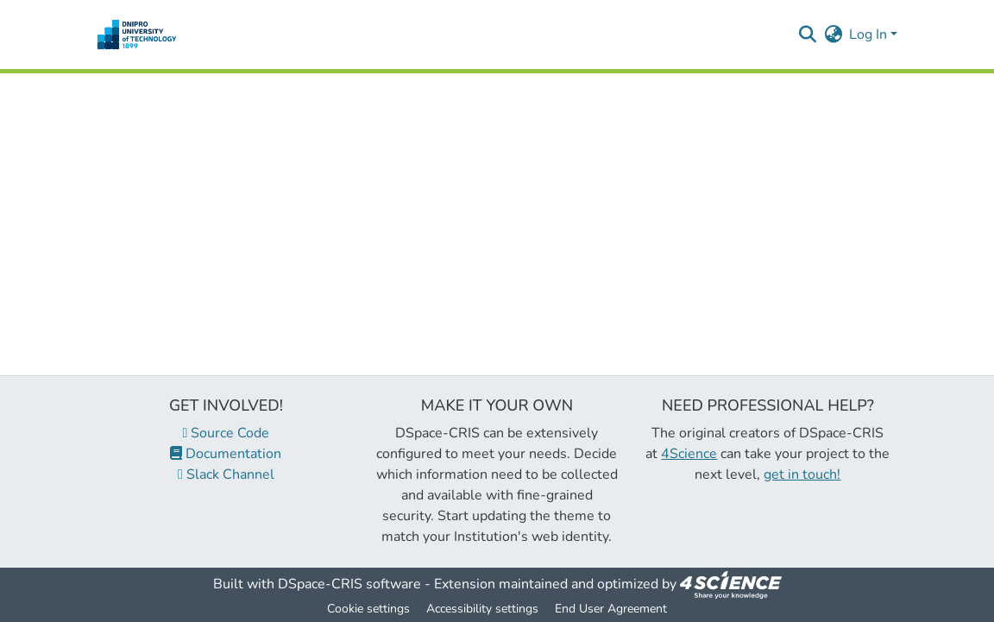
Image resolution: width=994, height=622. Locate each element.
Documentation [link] (225, 453)
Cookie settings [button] (368, 608)
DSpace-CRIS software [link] (349, 584)
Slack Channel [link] (226, 474)
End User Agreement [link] (611, 608)
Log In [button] (869, 34)
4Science (689, 453)
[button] (137, 34)
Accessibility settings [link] (482, 608)
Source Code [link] (226, 433)
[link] (731, 584)
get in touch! (802, 474)
